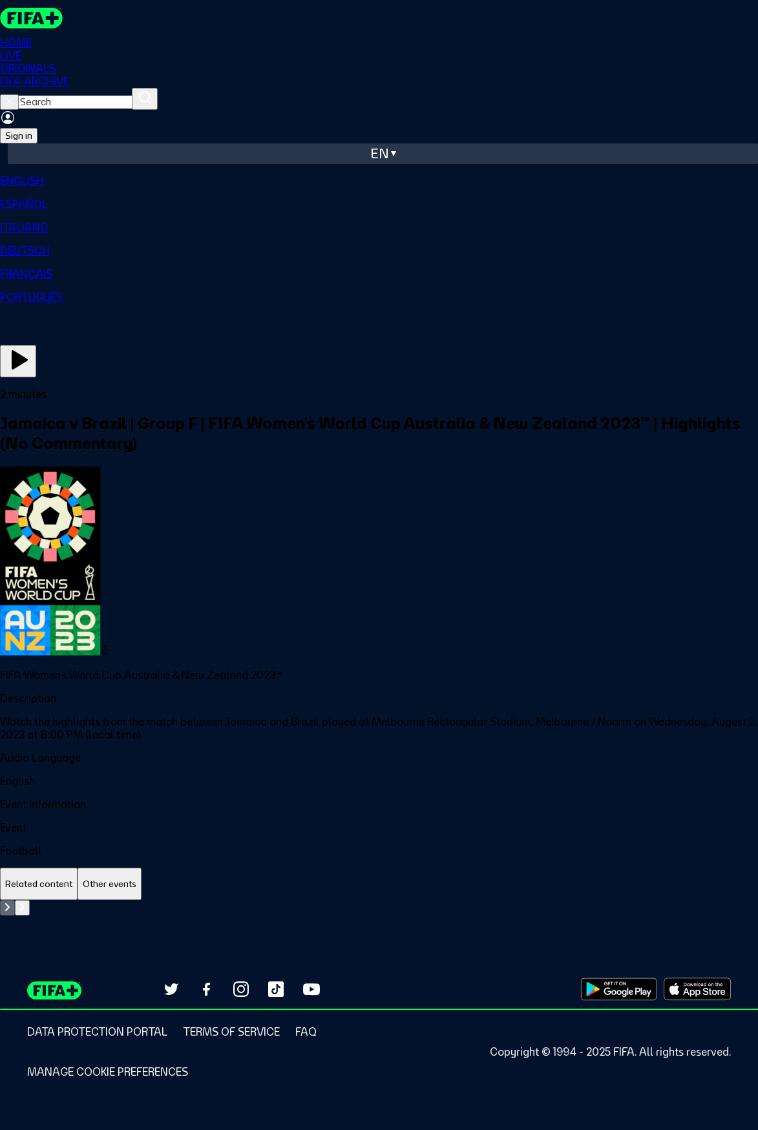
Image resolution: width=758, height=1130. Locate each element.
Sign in (18, 135)
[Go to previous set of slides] (7, 908)
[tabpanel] (379, 908)
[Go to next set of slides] (22, 908)
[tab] (39, 884)
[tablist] (379, 884)
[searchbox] (75, 102)
